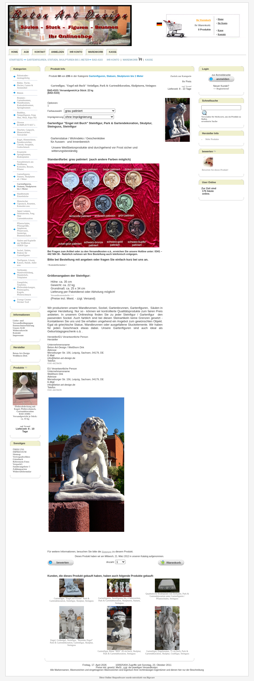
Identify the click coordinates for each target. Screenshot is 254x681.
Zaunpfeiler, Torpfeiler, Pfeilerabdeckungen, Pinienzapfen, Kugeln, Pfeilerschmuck (26, 288)
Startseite (16, 60)
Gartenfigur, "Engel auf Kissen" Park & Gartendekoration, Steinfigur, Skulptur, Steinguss (71, 599)
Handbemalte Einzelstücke (23, 195)
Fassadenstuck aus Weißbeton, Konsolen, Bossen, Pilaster (25, 165)
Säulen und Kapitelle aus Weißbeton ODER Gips (26, 243)
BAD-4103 (97, 60)
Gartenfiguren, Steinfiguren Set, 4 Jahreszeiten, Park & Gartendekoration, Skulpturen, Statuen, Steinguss (119, 600)
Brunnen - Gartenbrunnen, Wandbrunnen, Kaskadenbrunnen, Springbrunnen (25, 103)
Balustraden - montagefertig (23, 76)
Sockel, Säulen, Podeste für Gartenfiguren (24, 253)
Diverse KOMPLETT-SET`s (26, 123)
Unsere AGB (19, 328)
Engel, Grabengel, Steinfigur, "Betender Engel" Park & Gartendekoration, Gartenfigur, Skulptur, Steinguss (71, 642)
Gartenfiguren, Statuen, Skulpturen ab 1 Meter (26, 176)
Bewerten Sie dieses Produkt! (215, 170)
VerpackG (18, 464)
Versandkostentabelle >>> (62, 295)
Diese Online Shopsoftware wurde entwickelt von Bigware (127, 677)
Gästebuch (18, 459)
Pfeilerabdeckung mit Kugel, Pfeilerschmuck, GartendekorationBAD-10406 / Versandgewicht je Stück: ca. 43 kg (25, 412)
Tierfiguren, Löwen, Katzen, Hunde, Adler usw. (26, 262)
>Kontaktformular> (57, 265)
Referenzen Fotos (21, 461)
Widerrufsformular (22, 471)
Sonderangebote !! (21, 466)
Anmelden (57, 52)
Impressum (18, 335)
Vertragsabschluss (21, 457)
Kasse (220, 30)
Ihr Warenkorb (203, 20)
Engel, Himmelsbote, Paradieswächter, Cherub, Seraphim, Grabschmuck (26, 143)
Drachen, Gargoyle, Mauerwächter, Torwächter (25, 132)
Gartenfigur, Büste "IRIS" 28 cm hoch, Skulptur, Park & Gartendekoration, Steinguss (119, 652)
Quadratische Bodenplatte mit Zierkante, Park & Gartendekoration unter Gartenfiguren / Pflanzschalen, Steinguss (167, 596)
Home (221, 19)
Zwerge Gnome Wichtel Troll (24, 300)
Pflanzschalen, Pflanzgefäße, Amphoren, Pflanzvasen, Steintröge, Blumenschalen (24, 229)
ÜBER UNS (18, 449)
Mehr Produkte (212, 139)
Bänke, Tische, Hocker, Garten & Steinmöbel (25, 85)
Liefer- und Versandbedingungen (23, 321)
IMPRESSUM (19, 452)
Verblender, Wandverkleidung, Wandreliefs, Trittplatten (25, 274)
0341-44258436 (54, 363)
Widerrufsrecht (20, 330)
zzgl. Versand (25, 426)
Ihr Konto (222, 23)
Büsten (20, 93)
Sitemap (17, 454)
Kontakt (222, 34)
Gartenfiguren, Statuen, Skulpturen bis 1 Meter (58, 60)
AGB (26, 52)
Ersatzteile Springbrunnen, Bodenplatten (24, 154)
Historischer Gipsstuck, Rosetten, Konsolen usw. (26, 203)
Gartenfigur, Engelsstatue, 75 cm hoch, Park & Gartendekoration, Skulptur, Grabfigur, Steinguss (167, 652)
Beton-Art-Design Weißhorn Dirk (21, 354)
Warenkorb (95, 52)
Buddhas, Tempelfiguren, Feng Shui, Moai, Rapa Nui (27, 115)
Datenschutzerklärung (23, 325)
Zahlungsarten (20, 469)
